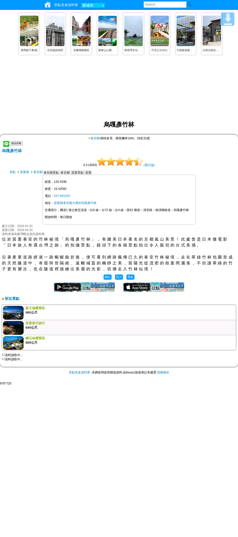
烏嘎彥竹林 (12, 150)
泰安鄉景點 (51, 172)
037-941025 (62, 195)
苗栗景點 (77, 172)
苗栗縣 (24, 172)
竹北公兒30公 (159, 50)
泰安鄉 (94, 138)
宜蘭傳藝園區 (81, 50)
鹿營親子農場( (29, 50)
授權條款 (163, 372)
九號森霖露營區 (186, 50)
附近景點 (11, 299)
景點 (13, 172)
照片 (119, 277)
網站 (108, 277)
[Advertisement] (119, 88)
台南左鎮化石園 (212, 50)
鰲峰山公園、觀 (107, 50)
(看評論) (149, 165)
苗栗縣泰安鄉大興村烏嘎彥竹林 (75, 203)
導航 (130, 277)
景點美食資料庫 (79, 372)
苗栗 (88, 172)
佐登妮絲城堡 (55, 50)
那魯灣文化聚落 (133, 50)
